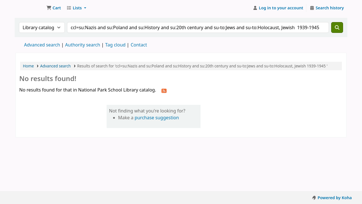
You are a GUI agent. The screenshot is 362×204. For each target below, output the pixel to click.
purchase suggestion (157, 117)
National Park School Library (30, 8)
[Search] (337, 27)
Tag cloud (115, 45)
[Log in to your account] (278, 8)
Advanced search (42, 45)
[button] (53, 8)
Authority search (82, 45)
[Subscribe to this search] (164, 90)
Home (28, 66)
